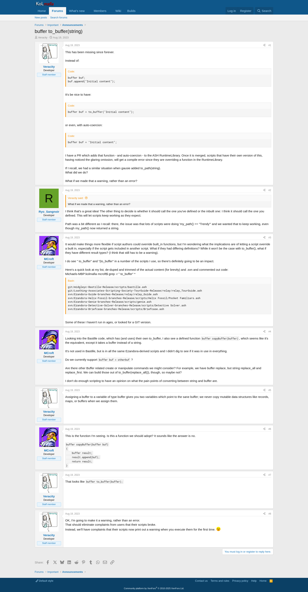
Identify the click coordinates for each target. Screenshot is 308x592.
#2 (269, 190)
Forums (57, 11)
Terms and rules (220, 580)
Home (42, 11)
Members (100, 11)
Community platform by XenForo (154, 588)
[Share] (264, 45)
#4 (269, 331)
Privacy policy (240, 580)
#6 (269, 429)
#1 (269, 45)
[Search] (264, 11)
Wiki (118, 11)
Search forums (58, 17)
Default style (44, 580)
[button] (88, 11)
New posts (41, 17)
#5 (269, 390)
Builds (131, 11)
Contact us (201, 580)
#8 (269, 513)
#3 (269, 237)
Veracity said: (76, 198)
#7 (269, 475)
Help (254, 580)
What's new (77, 11)
